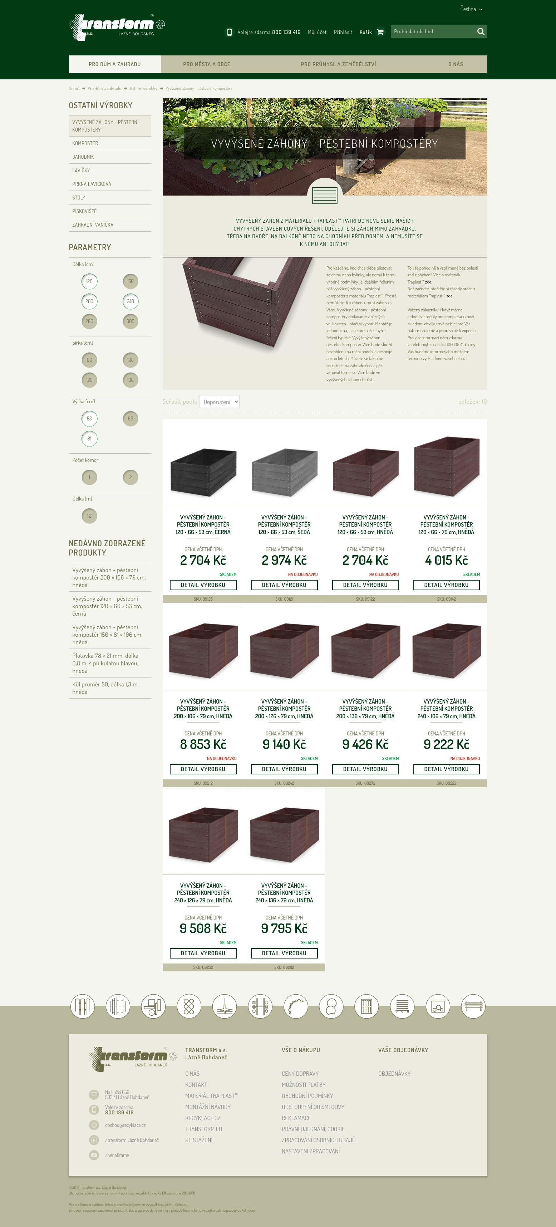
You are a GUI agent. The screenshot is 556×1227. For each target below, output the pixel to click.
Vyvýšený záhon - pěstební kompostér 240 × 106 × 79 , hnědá (447, 709)
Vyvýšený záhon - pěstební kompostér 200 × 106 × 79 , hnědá (203, 709)
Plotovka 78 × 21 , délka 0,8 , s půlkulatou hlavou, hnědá (106, 663)
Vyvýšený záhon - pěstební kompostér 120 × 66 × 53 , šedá (284, 525)
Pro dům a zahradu (115, 64)
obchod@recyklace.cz (125, 1125)
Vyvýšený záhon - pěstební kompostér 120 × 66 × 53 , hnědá (365, 525)
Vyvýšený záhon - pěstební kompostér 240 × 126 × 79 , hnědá (203, 893)
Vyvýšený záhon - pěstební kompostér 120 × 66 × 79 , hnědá (446, 525)
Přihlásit (343, 32)
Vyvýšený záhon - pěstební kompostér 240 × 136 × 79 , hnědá (284, 893)
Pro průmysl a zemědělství (338, 64)
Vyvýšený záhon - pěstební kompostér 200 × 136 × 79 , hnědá (365, 709)
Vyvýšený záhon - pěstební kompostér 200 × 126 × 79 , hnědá (284, 709)
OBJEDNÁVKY (394, 1073)
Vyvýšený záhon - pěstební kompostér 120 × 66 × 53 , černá (203, 525)
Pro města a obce (207, 64)
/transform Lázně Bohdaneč (132, 1140)
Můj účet (317, 32)
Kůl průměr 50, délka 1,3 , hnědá (106, 687)
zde (428, 282)
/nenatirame (117, 1155)
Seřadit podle (180, 401)
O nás (455, 64)
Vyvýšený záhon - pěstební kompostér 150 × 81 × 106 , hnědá (108, 634)
